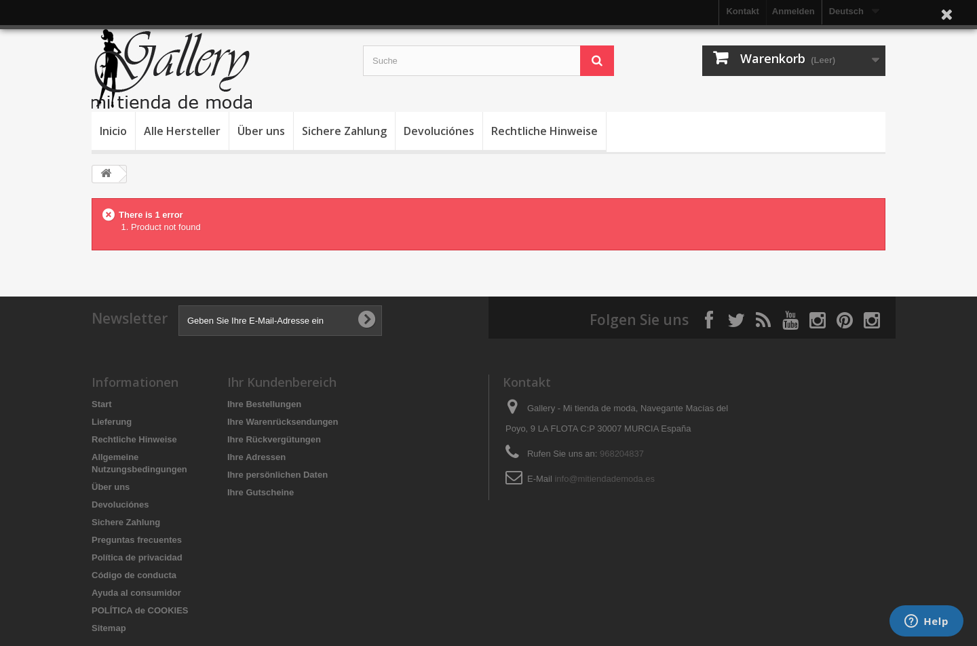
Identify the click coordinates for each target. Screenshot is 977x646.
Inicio (113, 131)
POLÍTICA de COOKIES (140, 610)
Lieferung (112, 422)
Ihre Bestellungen (264, 404)
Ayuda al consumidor (136, 593)
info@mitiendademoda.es (604, 479)
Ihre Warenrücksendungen (283, 422)
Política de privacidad (137, 557)
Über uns (261, 131)
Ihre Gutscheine (260, 492)
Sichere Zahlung (344, 131)
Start (102, 404)
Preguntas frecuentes (137, 540)
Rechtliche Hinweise (544, 131)
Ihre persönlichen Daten (277, 475)
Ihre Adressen (256, 457)
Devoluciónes (439, 131)
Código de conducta (134, 575)
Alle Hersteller (182, 131)
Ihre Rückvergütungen (274, 439)
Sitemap (109, 628)
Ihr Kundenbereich (282, 382)
